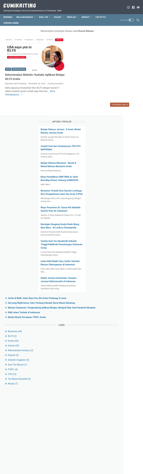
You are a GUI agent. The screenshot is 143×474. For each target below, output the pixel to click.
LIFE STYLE (10, 19)
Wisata (112, 359)
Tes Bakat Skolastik (118, 354)
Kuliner (112, 320)
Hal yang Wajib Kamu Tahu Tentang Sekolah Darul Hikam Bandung (122, 258)
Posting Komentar (32, 74)
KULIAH (59, 13)
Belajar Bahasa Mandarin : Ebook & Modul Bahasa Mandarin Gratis (119, 81)
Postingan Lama (83, 99)
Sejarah (112, 330)
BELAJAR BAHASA (26, 13)
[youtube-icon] (136, 5)
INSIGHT (87, 13)
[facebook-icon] (131, 5)
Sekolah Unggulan (117, 335)
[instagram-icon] (127, 5)
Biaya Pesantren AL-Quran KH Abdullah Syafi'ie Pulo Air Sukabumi (120, 139)
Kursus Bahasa (19, 57)
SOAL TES (45, 13)
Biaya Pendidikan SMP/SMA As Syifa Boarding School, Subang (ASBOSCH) (120, 98)
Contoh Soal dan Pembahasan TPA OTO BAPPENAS (117, 61)
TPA (111, 349)
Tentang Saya (53, 464)
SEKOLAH (72, 13)
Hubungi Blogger (69, 464)
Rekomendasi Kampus (119, 325)
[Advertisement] (121, 408)
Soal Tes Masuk (116, 340)
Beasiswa (114, 306)
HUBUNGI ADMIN (27, 19)
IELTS (8, 57)
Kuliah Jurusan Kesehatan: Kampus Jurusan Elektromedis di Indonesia (119, 226)
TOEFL (112, 344)
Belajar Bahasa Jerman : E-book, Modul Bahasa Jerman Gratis (120, 41)
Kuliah (112, 316)
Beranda (9, 13)
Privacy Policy (97, 464)
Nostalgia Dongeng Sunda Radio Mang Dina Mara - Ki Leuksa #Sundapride (119, 159)
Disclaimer (84, 464)
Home (42, 464)
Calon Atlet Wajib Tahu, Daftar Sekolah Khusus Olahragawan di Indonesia (119, 206)
